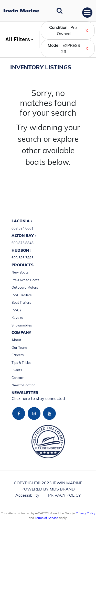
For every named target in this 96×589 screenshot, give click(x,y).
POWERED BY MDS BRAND (48, 489)
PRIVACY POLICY (64, 495)
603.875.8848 (23, 243)
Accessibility (27, 495)
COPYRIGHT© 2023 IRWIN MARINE (48, 482)
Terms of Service (46, 518)
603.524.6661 (23, 228)
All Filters (19, 39)
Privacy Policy (85, 513)
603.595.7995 (23, 258)
